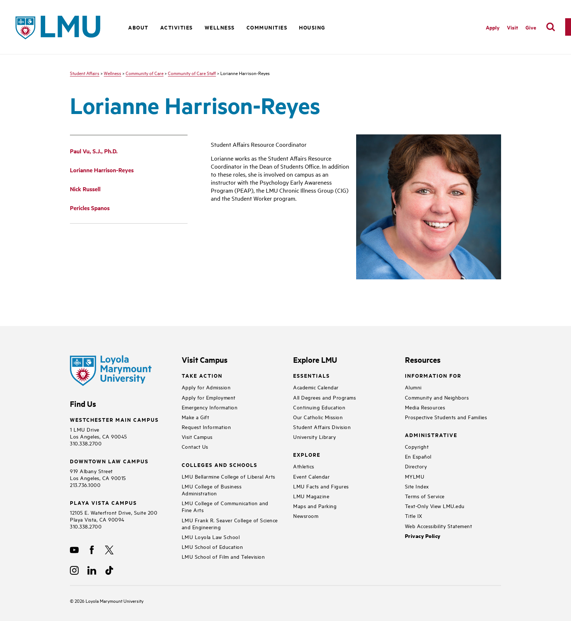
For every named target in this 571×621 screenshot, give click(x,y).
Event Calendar (311, 476)
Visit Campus (197, 436)
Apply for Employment (209, 397)
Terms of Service (425, 495)
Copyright (417, 446)
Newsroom (305, 515)
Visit (512, 27)
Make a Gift (195, 416)
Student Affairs (84, 73)
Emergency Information (210, 407)
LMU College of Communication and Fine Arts (225, 506)
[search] (550, 27)
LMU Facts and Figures (321, 486)
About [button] (138, 27)
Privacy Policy (423, 535)
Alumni (413, 387)
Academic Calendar (316, 387)
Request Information (206, 426)
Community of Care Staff (192, 73)
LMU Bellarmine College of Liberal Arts (228, 476)
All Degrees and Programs (324, 397)
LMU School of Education (212, 546)
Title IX (413, 515)
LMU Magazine (311, 495)
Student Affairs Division (322, 426)
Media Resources (425, 407)
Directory (416, 466)
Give (530, 27)
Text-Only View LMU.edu (435, 505)
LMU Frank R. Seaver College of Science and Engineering (230, 523)
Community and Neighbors (437, 397)
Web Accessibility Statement (438, 525)
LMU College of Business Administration (212, 489)
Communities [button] (267, 27)
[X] (109, 550)
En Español (418, 456)
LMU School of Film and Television (223, 556)
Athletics (303, 466)
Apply (493, 27)
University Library (314, 436)
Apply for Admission (206, 387)
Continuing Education (319, 407)
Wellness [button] (220, 27)
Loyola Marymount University (109, 600)
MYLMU (415, 476)
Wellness (112, 73)
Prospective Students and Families (446, 416)
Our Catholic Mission (318, 416)
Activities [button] (176, 27)
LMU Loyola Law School (211, 536)
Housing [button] (312, 27)
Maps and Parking (314, 505)
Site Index (417, 486)
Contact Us (195, 446)
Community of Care (145, 73)
